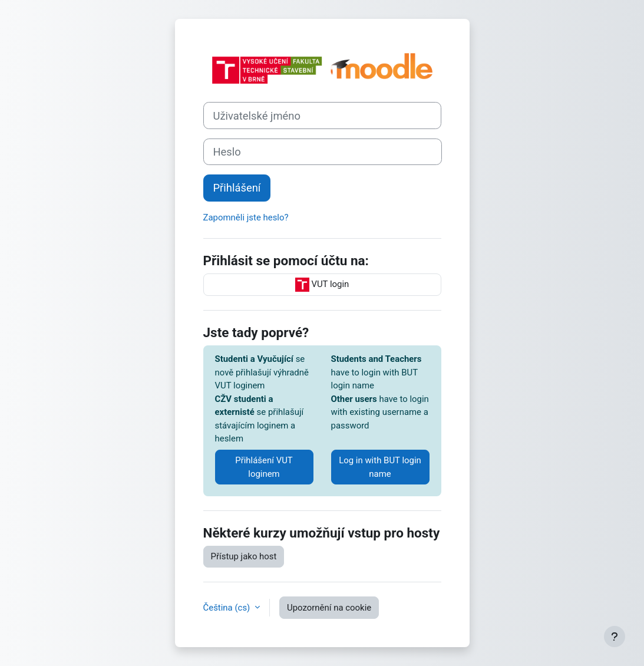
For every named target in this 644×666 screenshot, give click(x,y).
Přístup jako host (244, 556)
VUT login (322, 285)
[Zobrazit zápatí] (614, 636)
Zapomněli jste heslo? (246, 217)
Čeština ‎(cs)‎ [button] (228, 607)
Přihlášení (237, 188)
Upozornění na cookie (329, 607)
